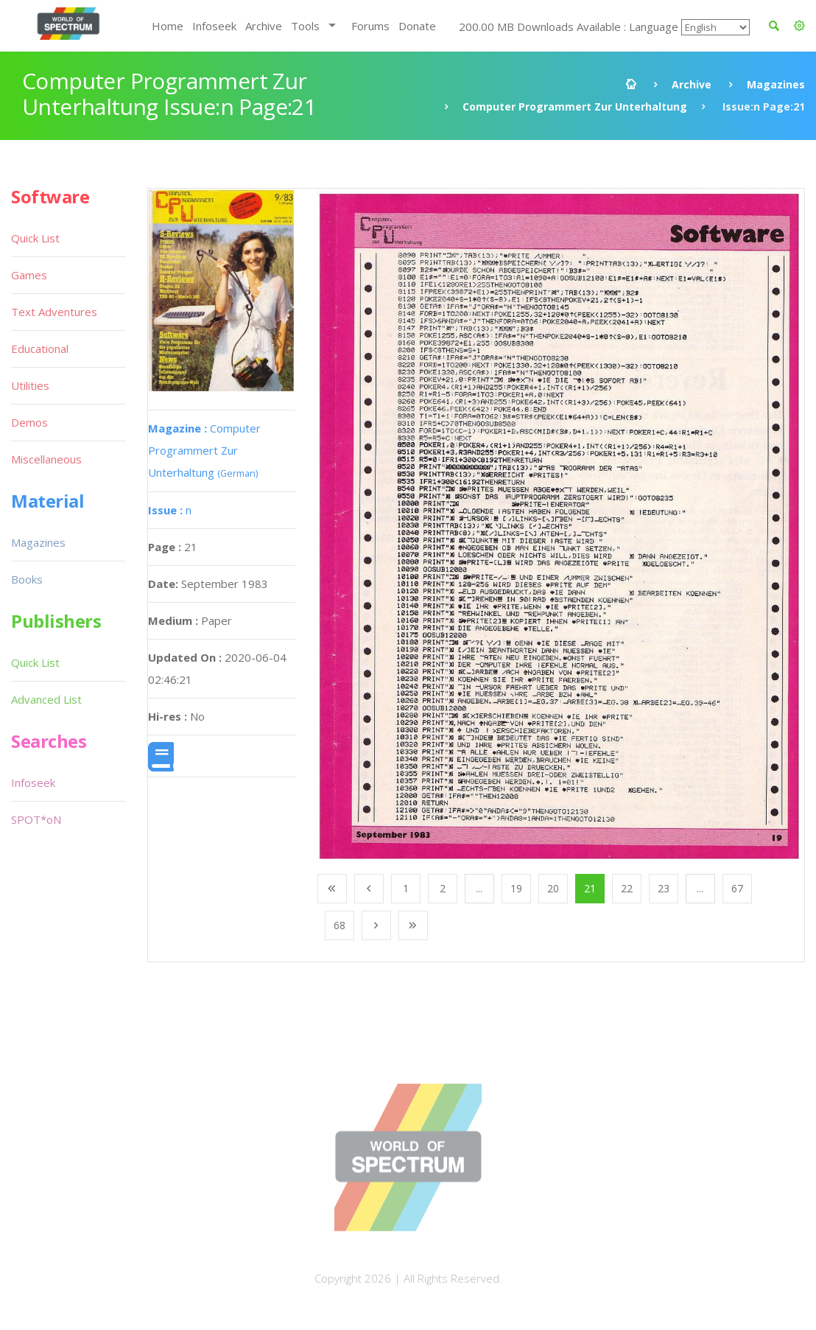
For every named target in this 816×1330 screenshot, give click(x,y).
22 (627, 888)
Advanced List (46, 699)
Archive (263, 25)
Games (29, 274)
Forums (370, 25)
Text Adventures (54, 311)
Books (27, 579)
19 (516, 888)
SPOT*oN (36, 819)
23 (663, 888)
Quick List (35, 238)
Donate (417, 25)
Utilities (30, 385)
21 (590, 888)
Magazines (776, 84)
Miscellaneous (46, 459)
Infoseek (214, 25)
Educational (39, 348)
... (479, 888)
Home (167, 25)
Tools (305, 25)
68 (339, 925)
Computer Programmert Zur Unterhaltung (574, 106)
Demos (29, 422)
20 (553, 888)
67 (737, 888)
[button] (799, 25)
